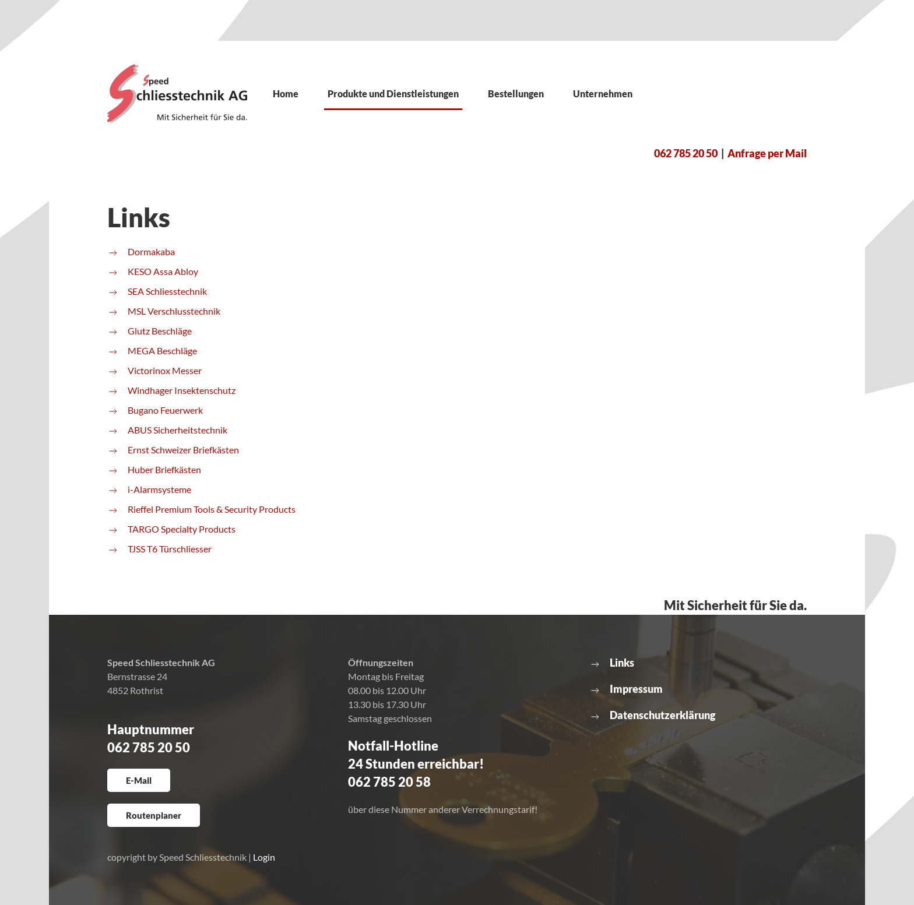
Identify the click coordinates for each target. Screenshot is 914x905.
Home (285, 93)
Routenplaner (153, 815)
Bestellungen (516, 93)
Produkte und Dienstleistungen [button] (393, 93)
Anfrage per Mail (767, 153)
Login (264, 856)
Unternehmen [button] (602, 93)
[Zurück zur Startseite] (177, 93)
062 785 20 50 (686, 153)
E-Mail (139, 780)
